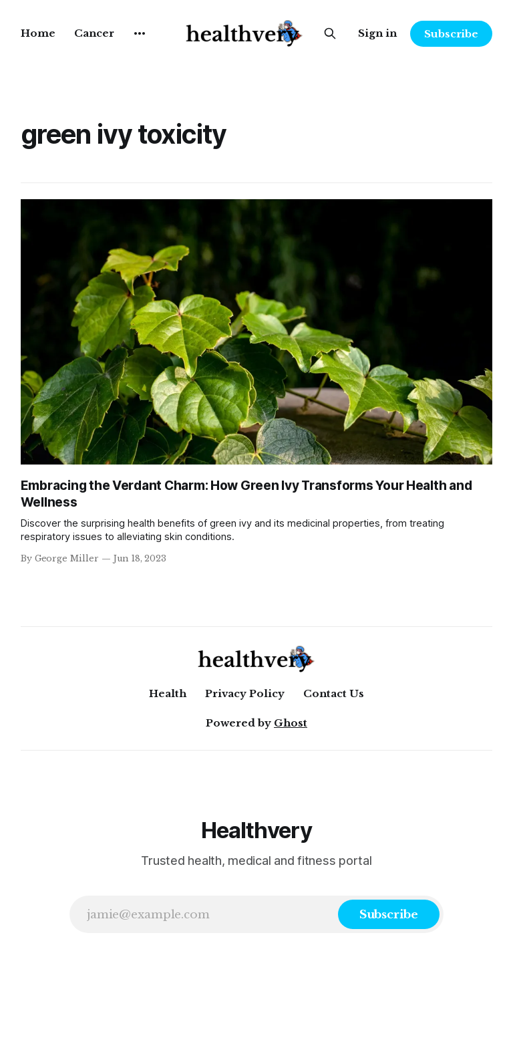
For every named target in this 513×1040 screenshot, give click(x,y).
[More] (139, 33)
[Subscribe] (389, 914)
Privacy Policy (245, 693)
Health (167, 693)
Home (38, 33)
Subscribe (451, 33)
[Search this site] (330, 33)
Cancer (94, 33)
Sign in (377, 33)
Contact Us (333, 693)
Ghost (290, 723)
